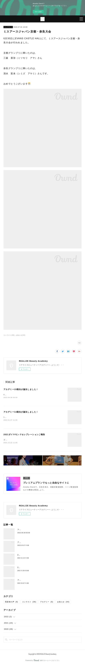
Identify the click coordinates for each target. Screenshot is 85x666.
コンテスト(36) (9, 335)
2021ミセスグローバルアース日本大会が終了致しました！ (42, 568)
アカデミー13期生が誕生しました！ (32, 581)
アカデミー (46, 602)
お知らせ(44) (20, 335)
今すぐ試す (38, 11)
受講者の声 (11, 602)
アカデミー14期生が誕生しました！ (20, 412)
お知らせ (63, 602)
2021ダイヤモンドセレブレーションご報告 (24, 435)
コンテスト (8, 27)
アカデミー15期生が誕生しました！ (20, 389)
